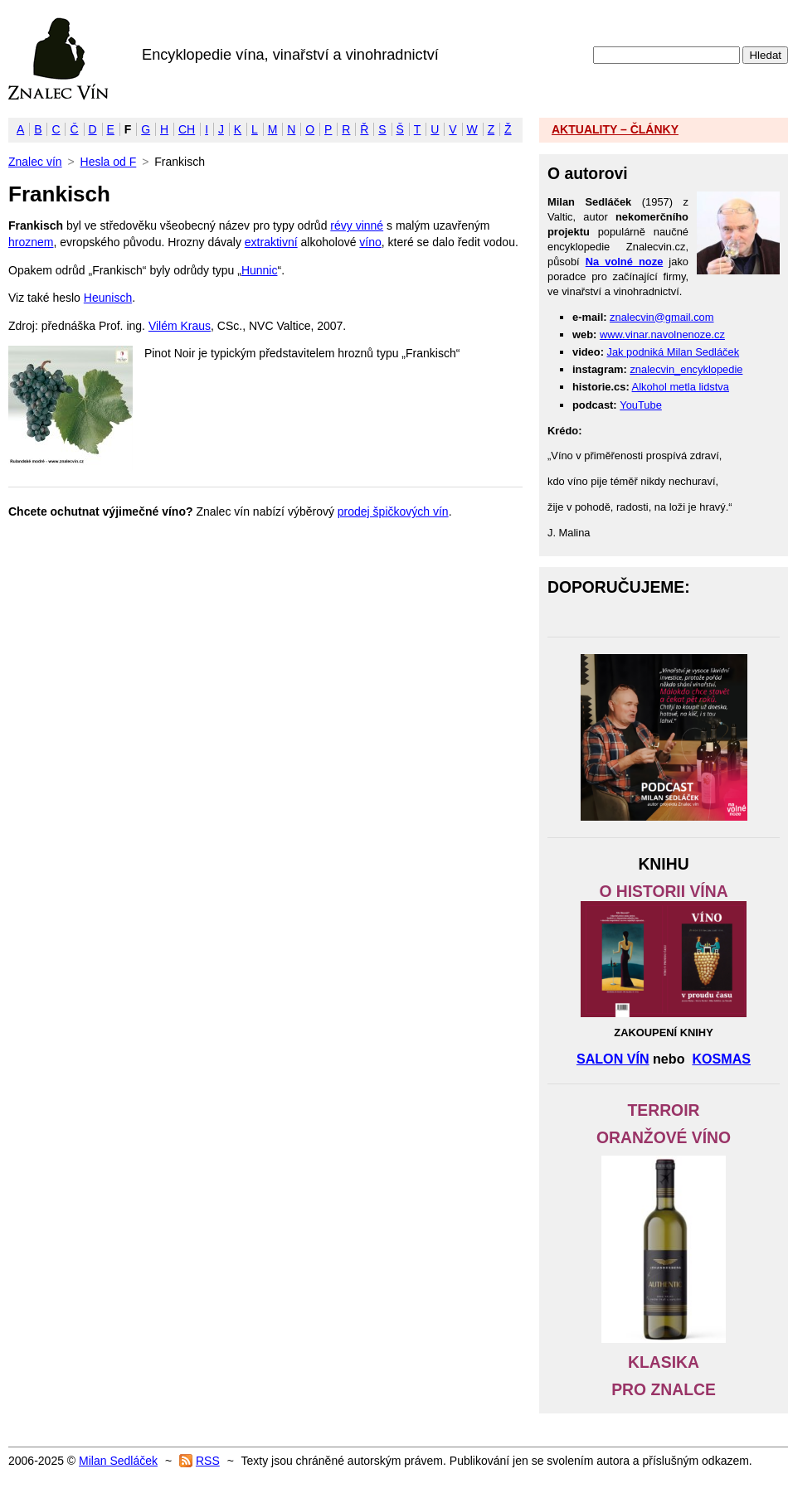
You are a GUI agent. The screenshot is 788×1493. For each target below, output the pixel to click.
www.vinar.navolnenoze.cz (662, 334)
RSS (208, 1460)
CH (186, 129)
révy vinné (356, 225)
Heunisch (108, 297)
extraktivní (271, 242)
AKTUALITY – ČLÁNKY (615, 129)
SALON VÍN (612, 1058)
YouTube (641, 405)
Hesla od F (108, 161)
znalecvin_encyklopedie (686, 369)
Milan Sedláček (118, 1460)
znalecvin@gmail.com (661, 317)
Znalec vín (58, 58)
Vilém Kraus (179, 325)
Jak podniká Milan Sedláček (673, 352)
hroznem (30, 242)
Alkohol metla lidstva (680, 387)
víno (370, 242)
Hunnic (259, 270)
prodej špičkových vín (393, 511)
